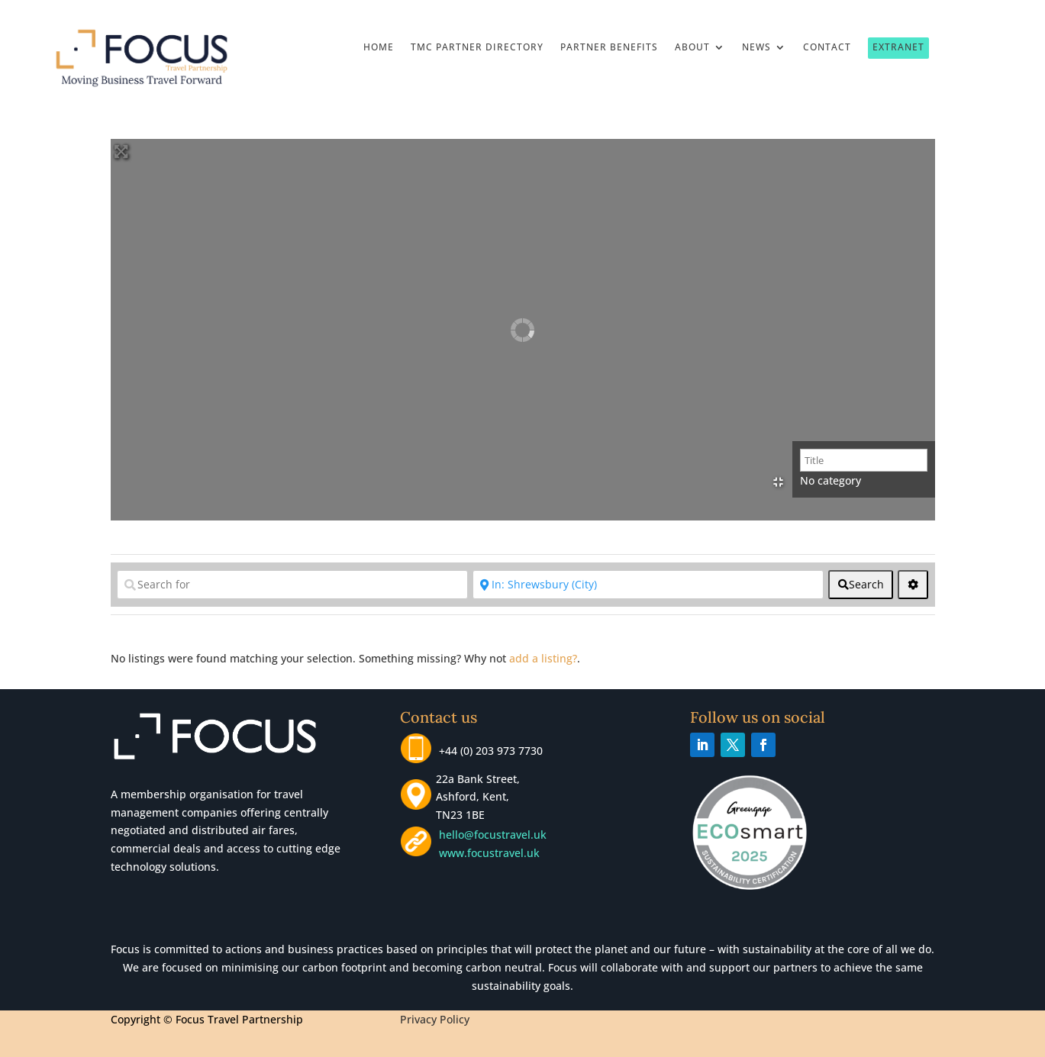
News (756, 47)
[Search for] (292, 584)
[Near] (648, 584)
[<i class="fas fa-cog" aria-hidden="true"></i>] (913, 584)
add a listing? (543, 658)
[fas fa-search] (860, 584)
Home (378, 47)
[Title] (863, 460)
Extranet (898, 46)
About (692, 47)
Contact (827, 47)
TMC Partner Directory (477, 47)
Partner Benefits (609, 47)
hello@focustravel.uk (496, 834)
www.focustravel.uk (486, 853)
